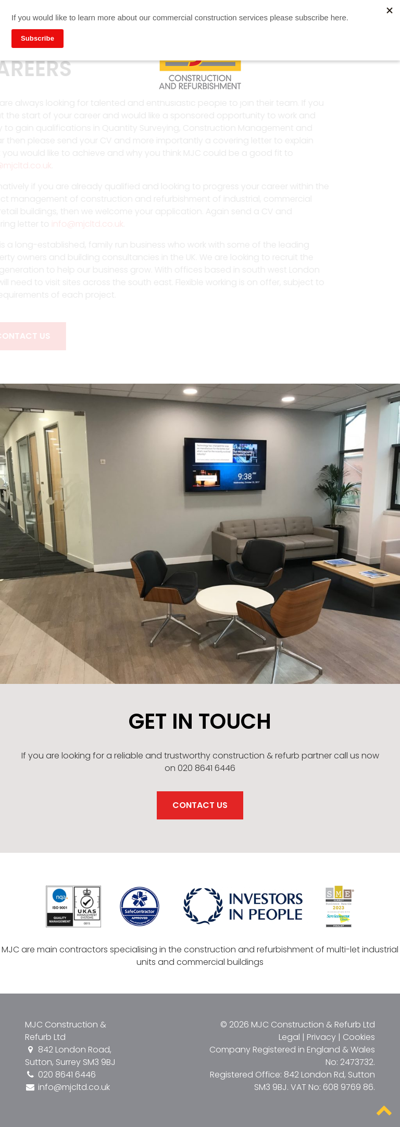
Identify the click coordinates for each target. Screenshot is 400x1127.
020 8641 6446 (60, 1075)
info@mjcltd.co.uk (84, 224)
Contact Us (200, 805)
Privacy (321, 1037)
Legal (289, 1037)
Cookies (359, 1037)
